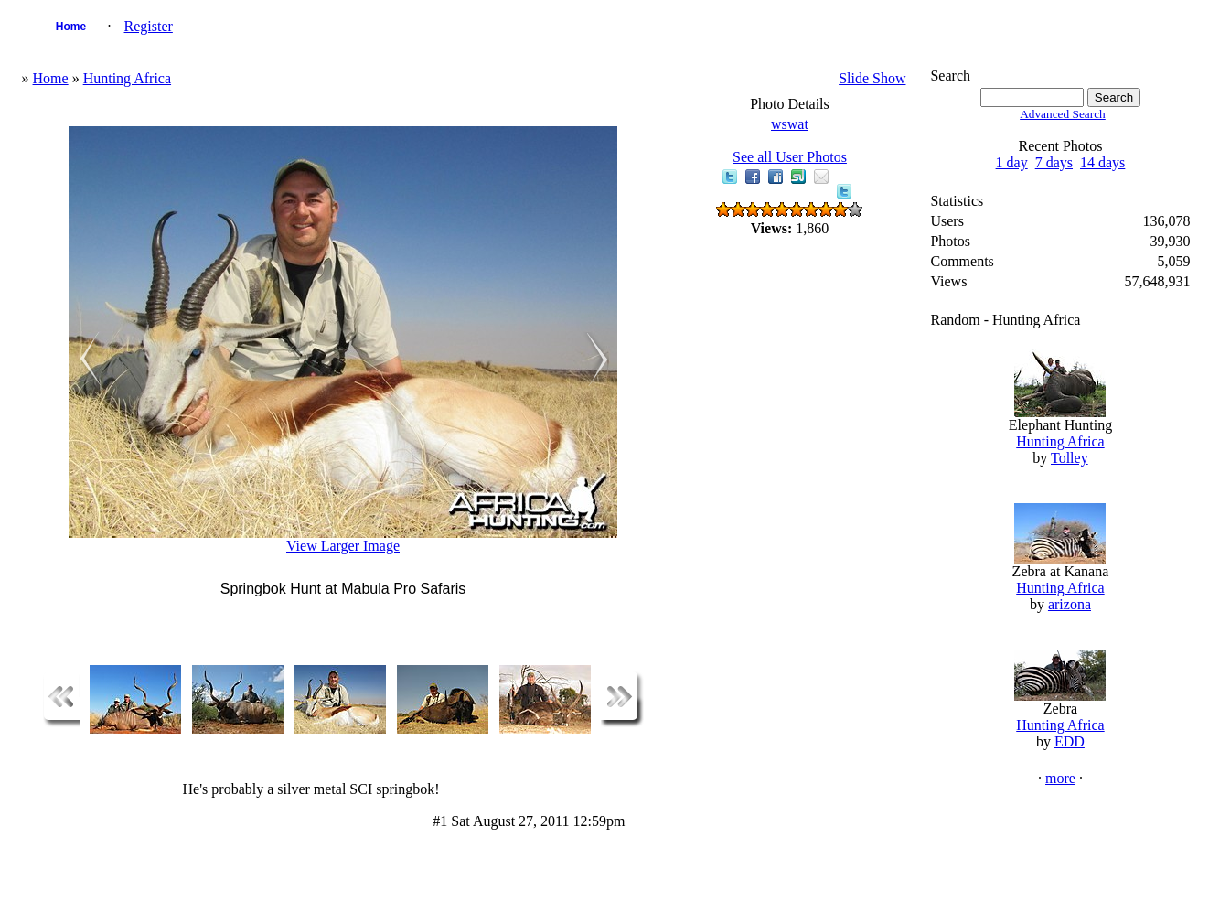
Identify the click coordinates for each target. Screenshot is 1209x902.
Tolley (1069, 458)
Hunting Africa (127, 78)
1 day (1012, 162)
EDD (1069, 741)
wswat (789, 124)
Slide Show (872, 78)
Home (71, 26)
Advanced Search (1063, 114)
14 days (1102, 162)
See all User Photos (790, 157)
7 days (1054, 162)
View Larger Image (343, 545)
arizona (1069, 604)
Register (148, 26)
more (1060, 778)
